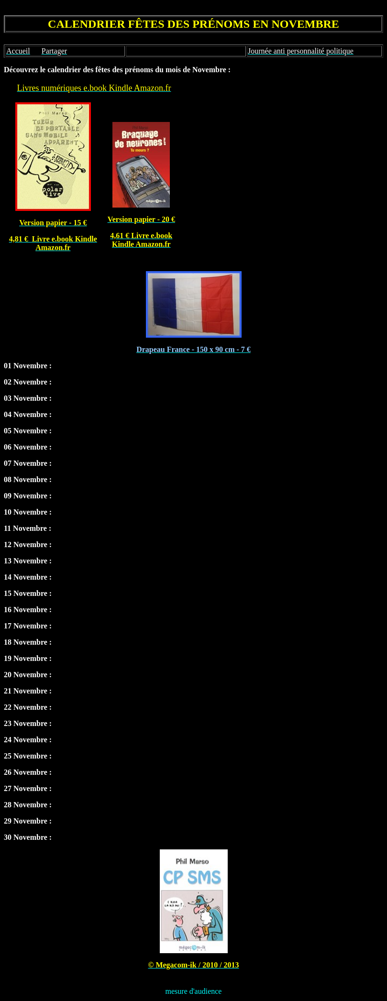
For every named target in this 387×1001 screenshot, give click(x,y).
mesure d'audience (194, 991)
